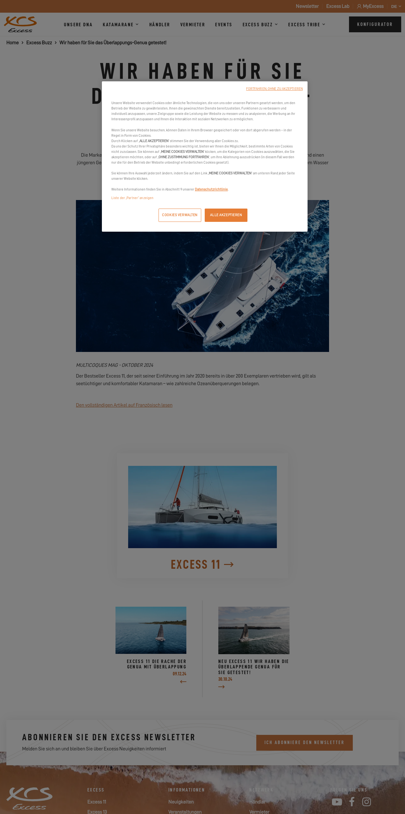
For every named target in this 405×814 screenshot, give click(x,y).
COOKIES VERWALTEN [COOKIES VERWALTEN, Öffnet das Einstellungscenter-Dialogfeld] (179, 215)
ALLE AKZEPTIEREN (226, 215)
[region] (205, 156)
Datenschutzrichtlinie (211, 189)
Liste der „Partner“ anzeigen (132, 198)
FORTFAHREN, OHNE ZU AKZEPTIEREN (274, 89)
